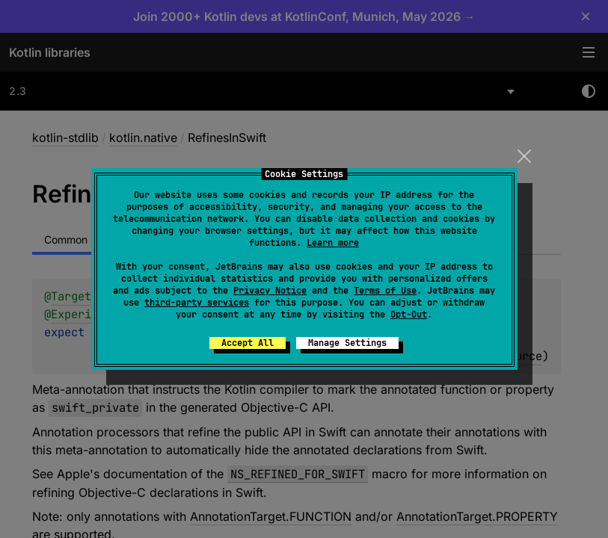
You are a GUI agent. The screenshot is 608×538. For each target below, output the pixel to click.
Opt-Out (408, 315)
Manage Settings (347, 343)
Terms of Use (385, 291)
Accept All (247, 343)
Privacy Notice (270, 291)
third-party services (196, 303)
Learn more (333, 243)
